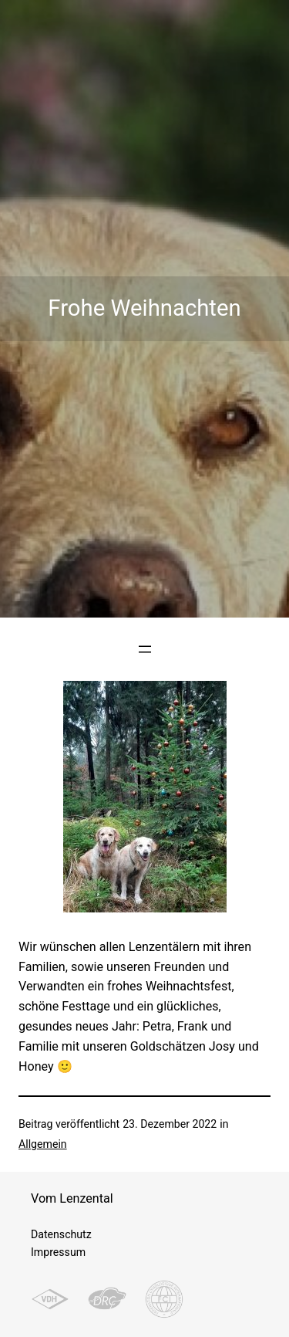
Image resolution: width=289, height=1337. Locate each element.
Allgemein (42, 1144)
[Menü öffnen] (145, 649)
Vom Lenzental (72, 1198)
